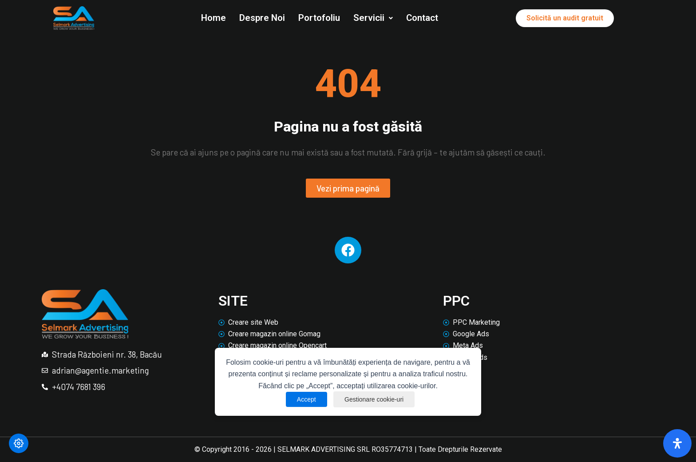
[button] (373, 18)
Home (213, 17)
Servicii (373, 17)
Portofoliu (319, 17)
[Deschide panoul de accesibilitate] (677, 443)
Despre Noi (262, 17)
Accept (306, 399)
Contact (422, 17)
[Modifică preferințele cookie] (18, 443)
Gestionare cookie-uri (373, 399)
